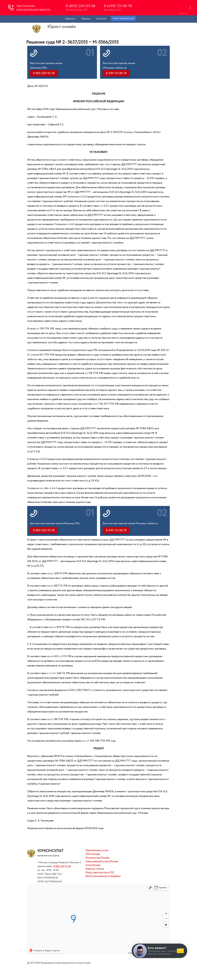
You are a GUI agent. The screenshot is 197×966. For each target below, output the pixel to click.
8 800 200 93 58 (62, 866)
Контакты (101, 18)
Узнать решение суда (123, 18)
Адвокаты (70, 18)
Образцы (85, 18)
